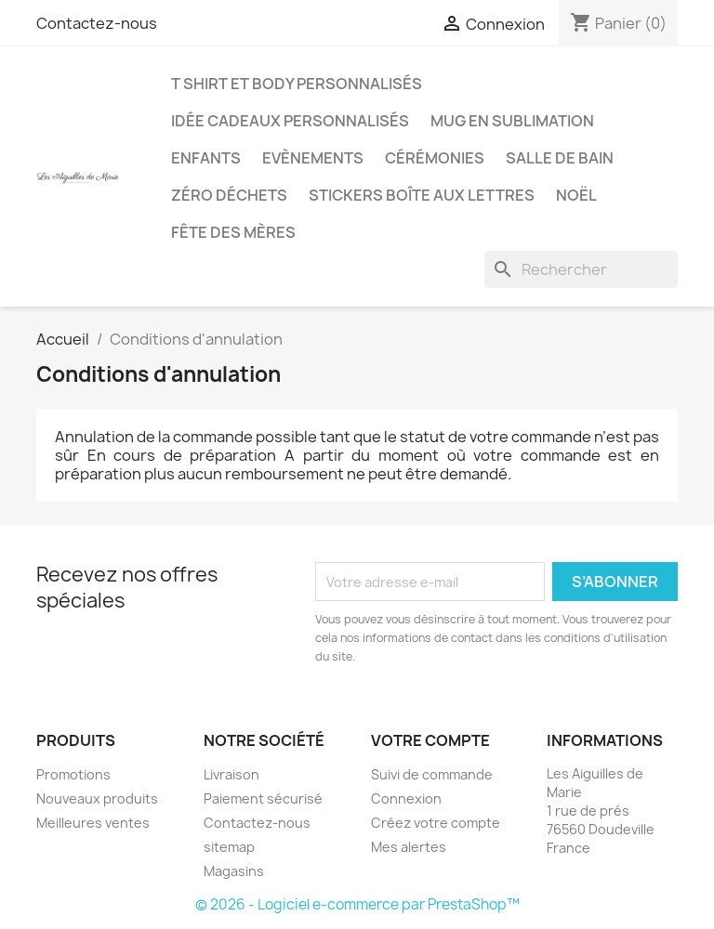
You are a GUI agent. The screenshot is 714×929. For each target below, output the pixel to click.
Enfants (206, 158)
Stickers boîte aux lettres (422, 195)
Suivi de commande (432, 774)
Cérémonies (434, 158)
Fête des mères (233, 232)
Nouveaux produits (97, 798)
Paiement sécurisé (263, 798)
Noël (576, 195)
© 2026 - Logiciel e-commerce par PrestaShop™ (357, 904)
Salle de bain (560, 158)
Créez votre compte (435, 822)
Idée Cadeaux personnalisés (290, 121)
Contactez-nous (96, 23)
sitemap (229, 847)
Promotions (73, 774)
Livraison (231, 774)
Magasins (234, 871)
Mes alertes (408, 847)
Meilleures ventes (93, 822)
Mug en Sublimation (512, 121)
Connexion (406, 798)
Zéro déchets (229, 195)
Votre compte (430, 740)
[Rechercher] (581, 269)
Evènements (313, 158)
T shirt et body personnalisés (296, 83)
